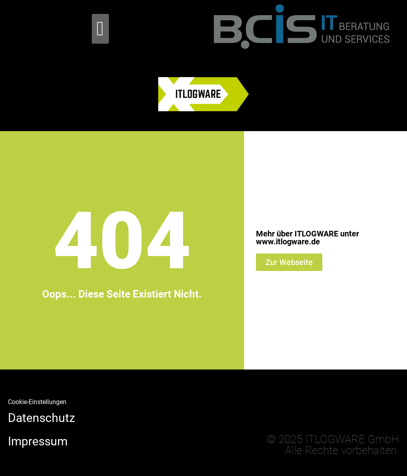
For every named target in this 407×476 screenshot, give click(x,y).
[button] (100, 29)
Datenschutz (41, 418)
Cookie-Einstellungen (37, 402)
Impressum (38, 441)
